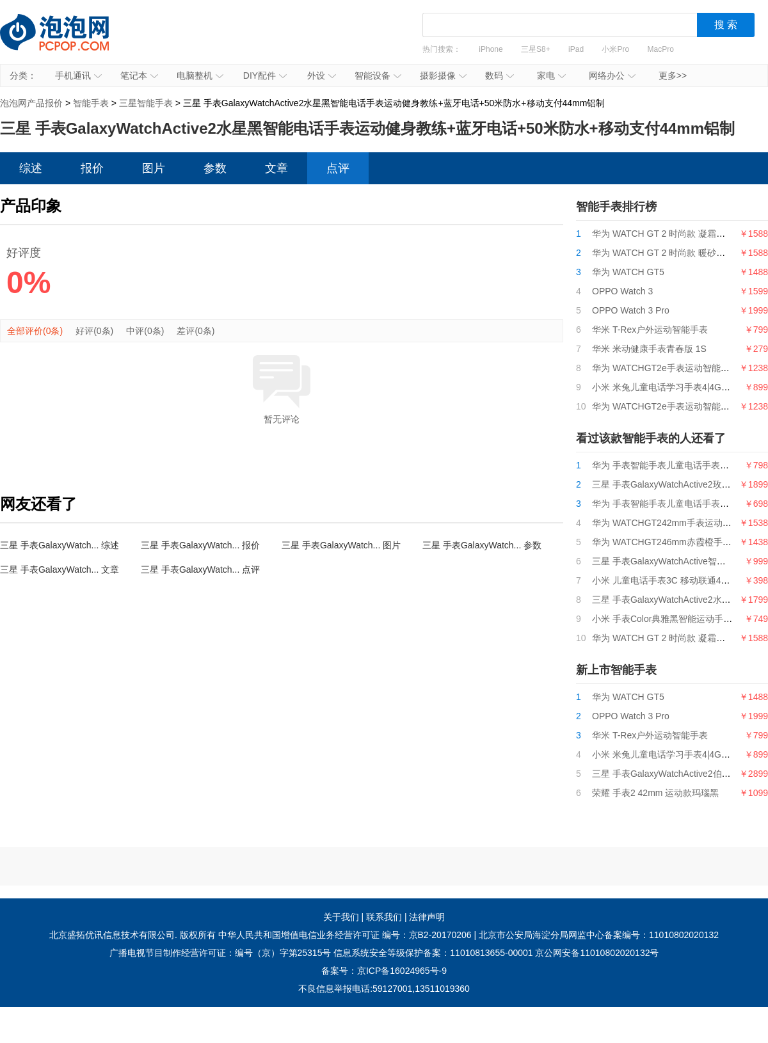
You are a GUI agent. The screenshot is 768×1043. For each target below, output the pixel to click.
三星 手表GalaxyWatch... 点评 (200, 569)
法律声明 (427, 917)
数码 (499, 75)
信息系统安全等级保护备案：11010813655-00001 (432, 953)
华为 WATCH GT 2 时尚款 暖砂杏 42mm (672, 253)
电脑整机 (200, 75)
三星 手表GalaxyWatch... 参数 (481, 545)
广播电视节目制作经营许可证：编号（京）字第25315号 (220, 953)
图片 (153, 168)
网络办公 (612, 75)
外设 (321, 75)
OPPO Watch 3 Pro (630, 310)
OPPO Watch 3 (622, 291)
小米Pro (615, 49)
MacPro (661, 49)
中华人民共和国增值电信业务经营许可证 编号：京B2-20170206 (345, 935)
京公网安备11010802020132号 (597, 953)
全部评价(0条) (35, 331)
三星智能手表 (146, 103)
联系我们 (384, 917)
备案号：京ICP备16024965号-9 (384, 971)
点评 (337, 168)
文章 (276, 168)
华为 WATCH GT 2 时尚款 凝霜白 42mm (672, 233)
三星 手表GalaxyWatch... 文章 (59, 569)
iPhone (490, 49)
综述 (30, 168)
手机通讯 (78, 75)
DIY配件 (265, 75)
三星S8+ (535, 49)
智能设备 (378, 75)
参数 (215, 168)
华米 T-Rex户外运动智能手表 (650, 329)
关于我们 (341, 917)
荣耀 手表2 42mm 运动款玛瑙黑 (655, 793)
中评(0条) (145, 331)
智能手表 (91, 103)
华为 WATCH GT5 (628, 272)
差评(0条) (195, 331)
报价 (92, 168)
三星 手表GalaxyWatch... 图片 (341, 545)
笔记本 (139, 75)
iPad (576, 49)
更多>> (673, 75)
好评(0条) (94, 331)
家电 (551, 75)
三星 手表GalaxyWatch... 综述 (59, 545)
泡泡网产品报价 (67, 42)
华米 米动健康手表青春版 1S (649, 349)
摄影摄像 (443, 75)
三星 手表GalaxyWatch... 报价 (200, 545)
